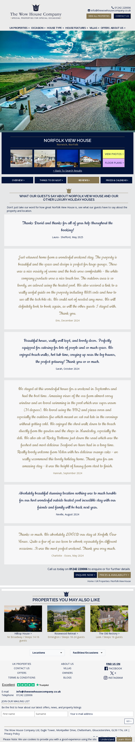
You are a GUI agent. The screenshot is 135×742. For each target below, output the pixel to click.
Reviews (84, 180)
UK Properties (102, 581)
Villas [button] (94, 27)
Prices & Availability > (114, 575)
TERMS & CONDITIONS (21, 677)
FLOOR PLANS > (114, 162)
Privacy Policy (12, 733)
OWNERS (67, 672)
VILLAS (67, 668)
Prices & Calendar (117, 180)
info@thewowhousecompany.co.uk (111, 10)
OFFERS (21, 672)
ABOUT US (67, 664)
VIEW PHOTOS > (114, 154)
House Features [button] (76, 27)
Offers (105, 27)
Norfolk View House (121, 581)
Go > (128, 721)
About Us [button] (118, 27)
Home (91, 581)
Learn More (124, 739)
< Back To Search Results (67, 170)
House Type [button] (55, 27)
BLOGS (67, 677)
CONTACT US (122, 16)
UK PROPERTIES (21, 664)
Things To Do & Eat (51, 180)
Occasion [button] (38, 27)
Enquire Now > (85, 575)
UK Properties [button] (19, 27)
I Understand (106, 739)
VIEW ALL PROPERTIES (98, 16)
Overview (18, 180)
